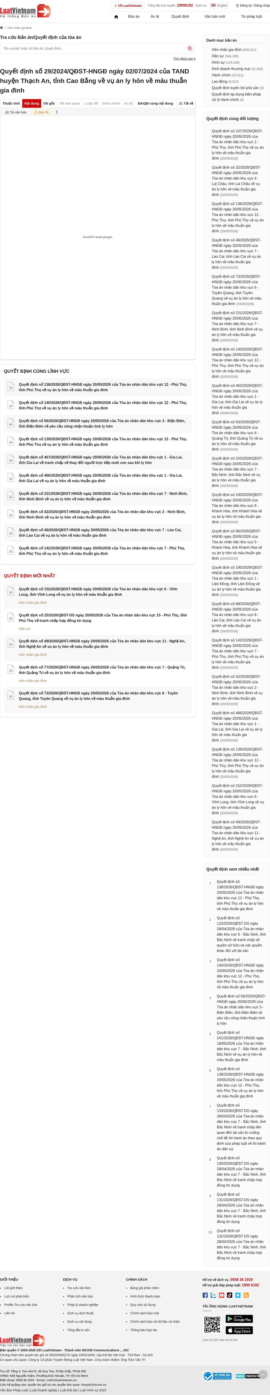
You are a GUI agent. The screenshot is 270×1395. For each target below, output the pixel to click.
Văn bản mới (214, 16)
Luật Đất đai (68, 1390)
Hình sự (218, 62)
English (219, 5)
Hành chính (221, 75)
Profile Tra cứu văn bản (20, 1305)
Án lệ (155, 16)
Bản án (134, 16)
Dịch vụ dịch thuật (80, 1313)
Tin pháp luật (251, 16)
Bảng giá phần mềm (144, 1288)
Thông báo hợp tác (143, 1330)
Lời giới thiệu (13, 1288)
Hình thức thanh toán (145, 1296)
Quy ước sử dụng (143, 1305)
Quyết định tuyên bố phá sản (235, 88)
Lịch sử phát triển (16, 1296)
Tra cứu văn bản (79, 1288)
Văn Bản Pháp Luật (14, 1390)
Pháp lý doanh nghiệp (82, 1305)
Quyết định (180, 16)
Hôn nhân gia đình (33, 602)
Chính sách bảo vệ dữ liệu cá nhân (155, 1321)
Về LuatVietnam (127, 6)
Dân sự (24, 629)
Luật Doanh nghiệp (43, 1390)
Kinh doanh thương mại (231, 69)
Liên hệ (9, 1313)
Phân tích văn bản (80, 1296)
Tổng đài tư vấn (78, 1330)
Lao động (219, 81)
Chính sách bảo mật (144, 1313)
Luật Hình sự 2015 (93, 1390)
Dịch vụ (201, 5)
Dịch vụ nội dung (79, 1321)
